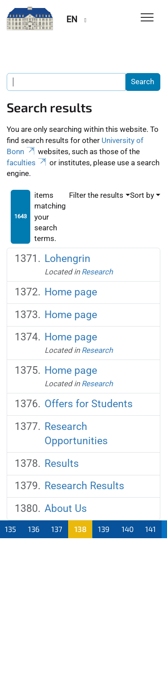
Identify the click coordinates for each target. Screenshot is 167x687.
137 (56, 528)
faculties (27, 162)
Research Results (84, 486)
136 (34, 528)
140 (128, 528)
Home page (71, 292)
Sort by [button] (142, 195)
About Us (66, 509)
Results (62, 464)
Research (97, 271)
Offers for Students (89, 404)
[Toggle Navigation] (147, 18)
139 (104, 528)
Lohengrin (67, 259)
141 (150, 528)
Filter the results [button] (96, 195)
